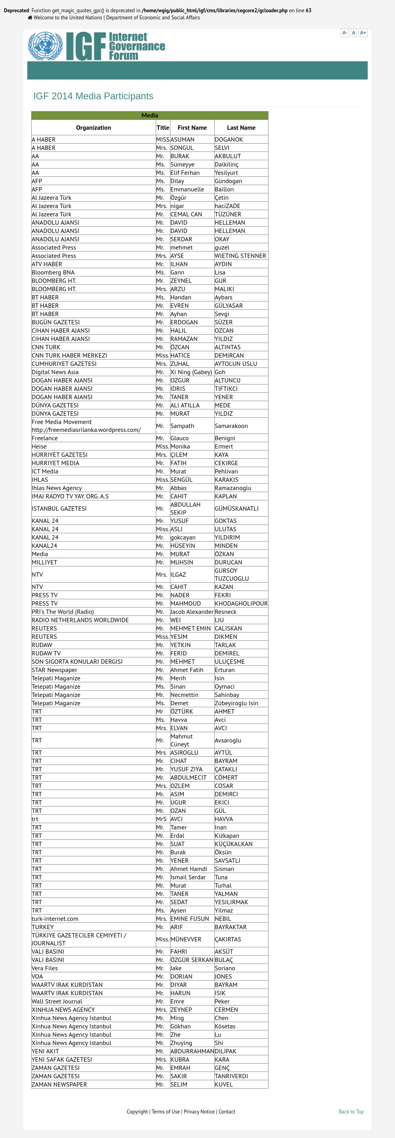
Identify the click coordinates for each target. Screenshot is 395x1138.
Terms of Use (166, 1111)
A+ (363, 33)
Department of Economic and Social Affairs (153, 17)
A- (345, 33)
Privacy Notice (199, 1111)
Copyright (137, 1111)
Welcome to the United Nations (65, 17)
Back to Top (351, 1111)
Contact (227, 1111)
